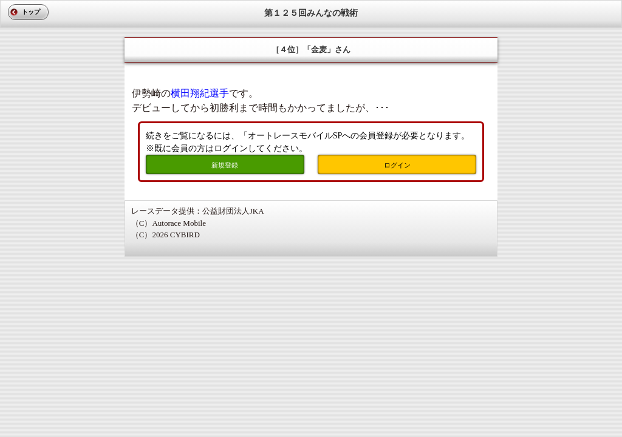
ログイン (397, 165)
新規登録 (224, 165)
